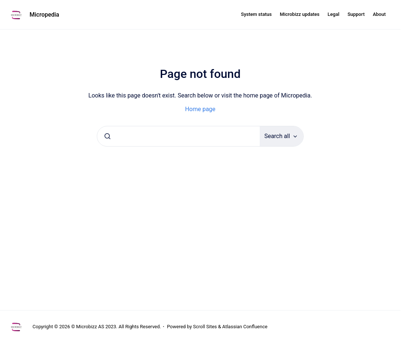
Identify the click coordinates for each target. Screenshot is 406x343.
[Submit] (107, 136)
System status (256, 14)
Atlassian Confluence (244, 326)
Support (356, 14)
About (379, 14)
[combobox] (178, 136)
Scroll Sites (205, 326)
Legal (334, 14)
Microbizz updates (300, 14)
